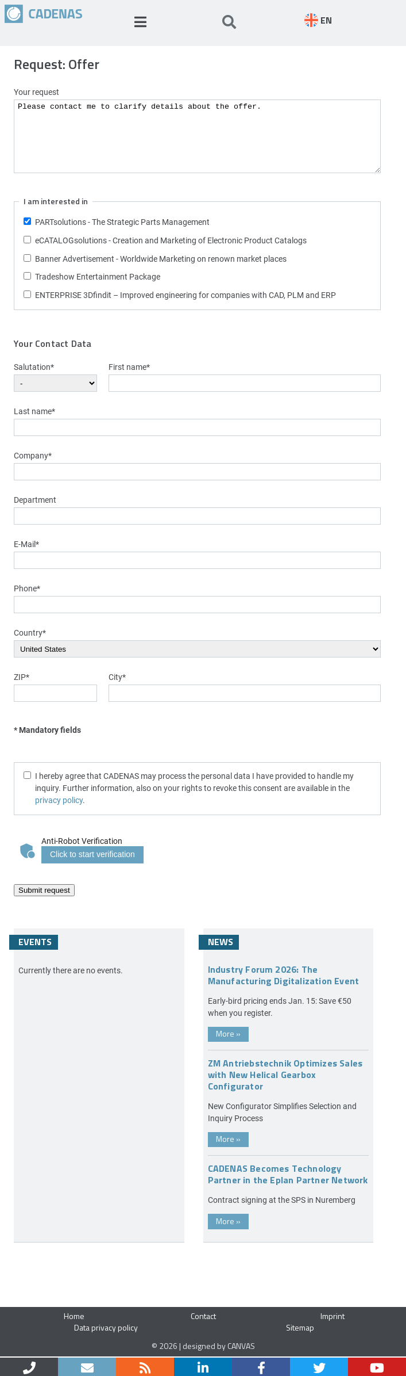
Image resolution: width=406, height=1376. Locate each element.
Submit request (44, 890)
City (117, 676)
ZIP (21, 676)
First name (129, 366)
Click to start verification (92, 854)
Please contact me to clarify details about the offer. (197, 136)
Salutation (34, 366)
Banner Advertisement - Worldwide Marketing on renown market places (161, 258)
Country (30, 632)
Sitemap (300, 1327)
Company (33, 455)
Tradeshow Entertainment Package (97, 276)
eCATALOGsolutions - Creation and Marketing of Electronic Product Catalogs (171, 240)
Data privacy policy (106, 1327)
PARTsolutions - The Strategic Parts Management (122, 221)
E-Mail (26, 543)
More (228, 1033)
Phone (27, 588)
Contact (203, 1315)
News (220, 941)
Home (74, 1315)
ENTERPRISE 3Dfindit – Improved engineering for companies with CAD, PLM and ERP (185, 294)
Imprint (332, 1315)
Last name (34, 411)
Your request (36, 91)
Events (35, 941)
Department (35, 499)
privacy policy (59, 799)
